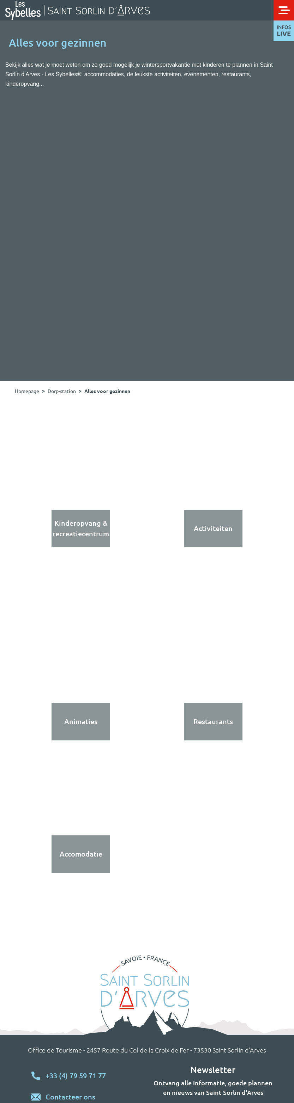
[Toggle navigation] (284, 10)
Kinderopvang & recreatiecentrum (81, 528)
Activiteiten (213, 528)
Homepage (27, 391)
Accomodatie (81, 854)
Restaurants (213, 721)
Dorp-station (62, 391)
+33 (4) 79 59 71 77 (76, 1076)
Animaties (80, 721)
